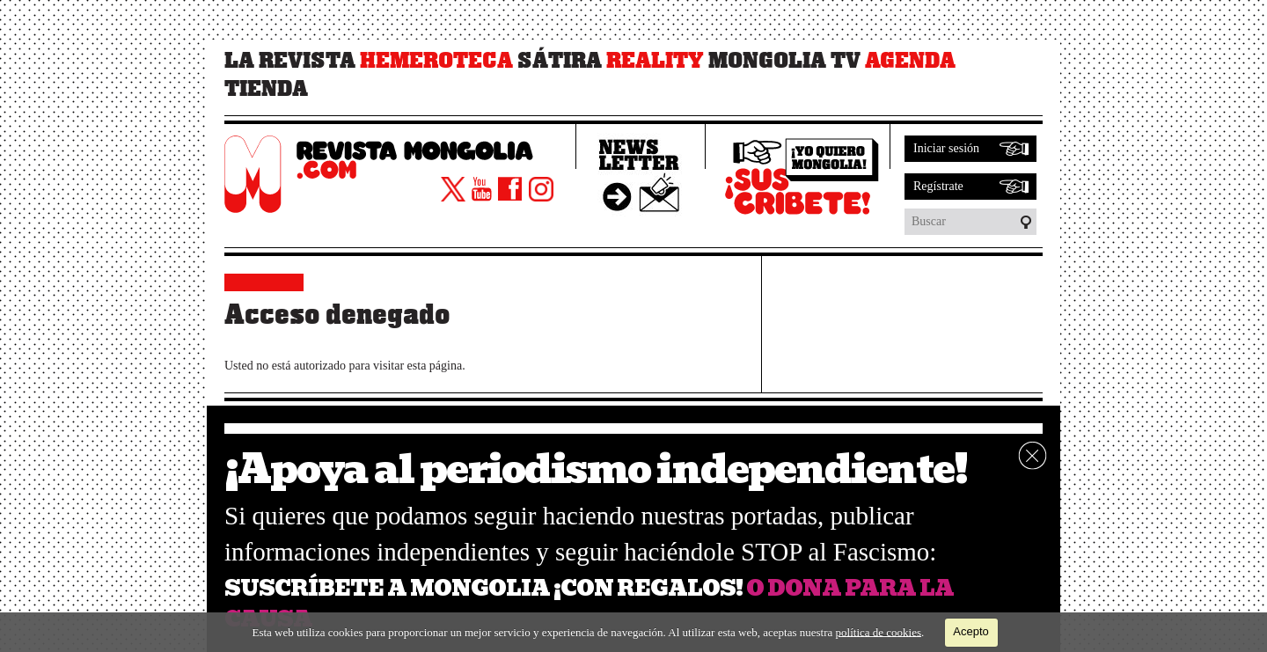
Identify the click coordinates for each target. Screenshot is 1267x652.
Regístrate (938, 186)
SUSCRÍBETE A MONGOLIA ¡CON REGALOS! (483, 588)
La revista (289, 61)
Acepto (970, 631)
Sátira (559, 61)
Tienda (266, 89)
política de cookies (878, 631)
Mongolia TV (784, 61)
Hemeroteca (436, 61)
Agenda (910, 61)
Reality (655, 61)
